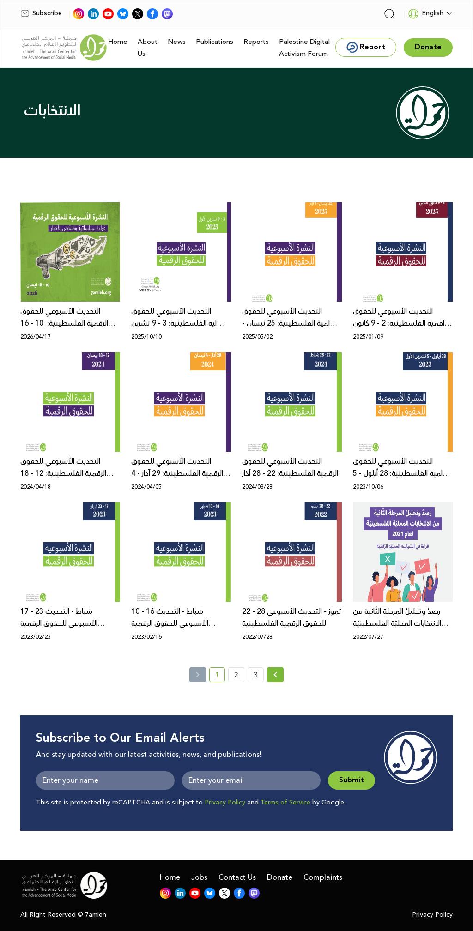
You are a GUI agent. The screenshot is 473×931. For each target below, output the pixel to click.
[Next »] (275, 674)
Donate (279, 877)
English (425, 13)
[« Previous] (197, 674)
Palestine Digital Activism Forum (304, 47)
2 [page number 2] (236, 675)
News (177, 41)
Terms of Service (285, 803)
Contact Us (237, 877)
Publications (214, 41)
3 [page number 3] (256, 675)
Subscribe (41, 13)
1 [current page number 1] (220, 676)
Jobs (199, 877)
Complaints (322, 877)
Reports (256, 41)
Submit (351, 780)
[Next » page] (275, 674)
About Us (148, 47)
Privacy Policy (225, 803)
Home (117, 41)
